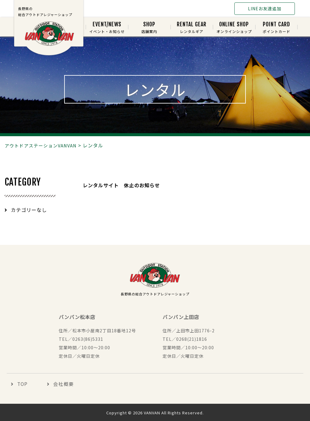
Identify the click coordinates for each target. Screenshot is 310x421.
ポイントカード (276, 27)
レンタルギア (191, 27)
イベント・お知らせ (107, 27)
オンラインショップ (234, 27)
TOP (18, 384)
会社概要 (55, 384)
